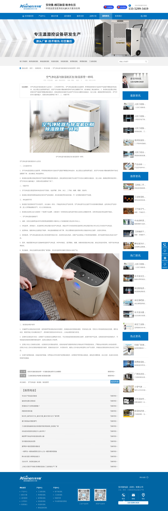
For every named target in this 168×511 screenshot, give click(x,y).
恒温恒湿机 (55, 61)
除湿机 (39, 382)
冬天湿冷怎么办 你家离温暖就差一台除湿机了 (140, 276)
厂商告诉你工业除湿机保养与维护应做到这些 (140, 374)
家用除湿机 (74, 61)
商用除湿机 (83, 61)
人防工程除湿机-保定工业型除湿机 (140, 128)
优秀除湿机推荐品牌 (140, 362)
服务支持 (80, 16)
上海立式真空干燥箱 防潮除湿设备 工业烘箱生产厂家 (39, 466)
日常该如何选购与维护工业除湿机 (140, 399)
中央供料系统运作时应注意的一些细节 (140, 221)
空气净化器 (32, 382)
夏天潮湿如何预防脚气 (29, 421)
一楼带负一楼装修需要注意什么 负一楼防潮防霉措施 (39, 451)
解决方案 (54, 16)
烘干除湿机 (58, 491)
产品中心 (42, 16)
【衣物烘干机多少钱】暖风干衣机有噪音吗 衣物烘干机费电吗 (140, 231)
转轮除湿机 (64, 61)
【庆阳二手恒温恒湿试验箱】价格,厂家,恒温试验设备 (140, 185)
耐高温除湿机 (33, 61)
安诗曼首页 (29, 16)
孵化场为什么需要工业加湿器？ (140, 244)
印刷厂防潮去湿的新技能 (140, 345)
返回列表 (115, 382)
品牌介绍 (93, 16)
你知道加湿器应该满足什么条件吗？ (34, 431)
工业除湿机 (93, 61)
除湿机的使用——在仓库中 (140, 411)
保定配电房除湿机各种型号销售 (140, 288)
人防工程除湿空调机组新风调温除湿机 (140, 104)
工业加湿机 (58, 495)
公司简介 (24, 501)
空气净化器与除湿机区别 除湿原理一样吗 (66, 68)
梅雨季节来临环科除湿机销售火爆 (33, 436)
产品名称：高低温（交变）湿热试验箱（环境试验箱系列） (140, 164)
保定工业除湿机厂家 (140, 324)
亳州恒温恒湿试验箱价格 (140, 140)
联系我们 (118, 16)
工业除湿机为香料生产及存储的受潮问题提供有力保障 (140, 197)
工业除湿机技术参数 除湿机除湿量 (39, 376)
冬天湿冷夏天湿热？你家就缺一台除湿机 (140, 312)
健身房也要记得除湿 (28, 401)
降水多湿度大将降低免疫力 (31, 456)
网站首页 (23, 488)
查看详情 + (111, 371)
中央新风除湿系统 (61, 501)
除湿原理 (46, 382)
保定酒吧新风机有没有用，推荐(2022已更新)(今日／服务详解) (140, 300)
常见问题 (47, 68)
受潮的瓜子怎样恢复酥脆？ (31, 406)
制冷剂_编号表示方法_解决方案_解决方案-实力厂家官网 (40, 416)
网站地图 (143, 477)
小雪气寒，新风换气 (140, 387)
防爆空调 (58, 498)
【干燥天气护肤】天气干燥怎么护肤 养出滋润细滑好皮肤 (140, 209)
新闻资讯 (105, 16)
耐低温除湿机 (44, 61)
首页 (31, 68)
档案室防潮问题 (27, 411)
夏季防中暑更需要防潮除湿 (31, 446)
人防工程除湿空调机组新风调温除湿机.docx (140, 116)
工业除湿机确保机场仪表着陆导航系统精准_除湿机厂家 (40, 426)
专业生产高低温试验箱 (29, 396)
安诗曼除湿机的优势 (28, 441)
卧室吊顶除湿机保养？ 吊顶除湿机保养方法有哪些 (44, 371)
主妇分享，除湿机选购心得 (31, 461)
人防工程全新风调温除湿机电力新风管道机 (140, 152)
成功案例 (67, 16)
